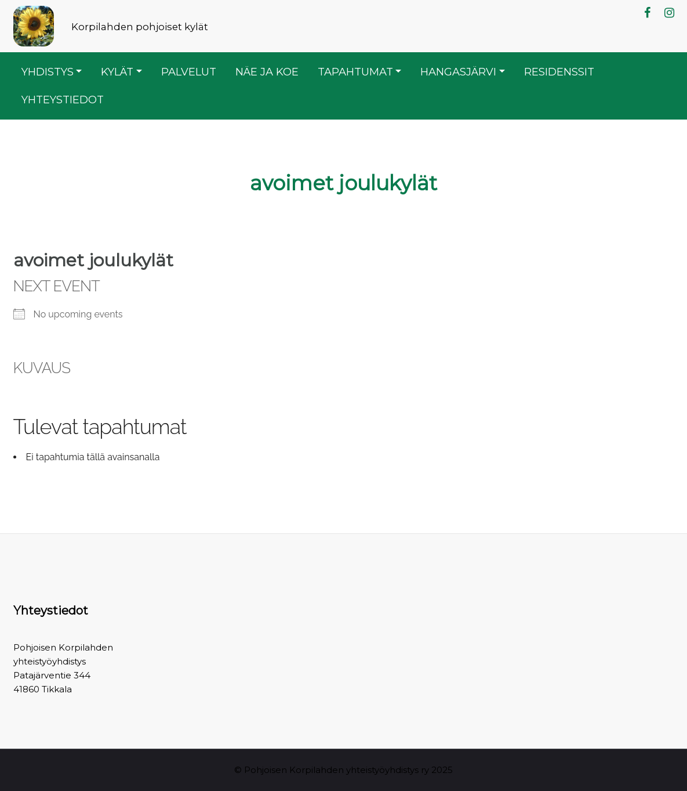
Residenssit (559, 71)
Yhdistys (47, 71)
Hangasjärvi (458, 71)
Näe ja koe (267, 71)
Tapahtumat (355, 71)
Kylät (117, 71)
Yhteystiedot (62, 99)
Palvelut (188, 71)
